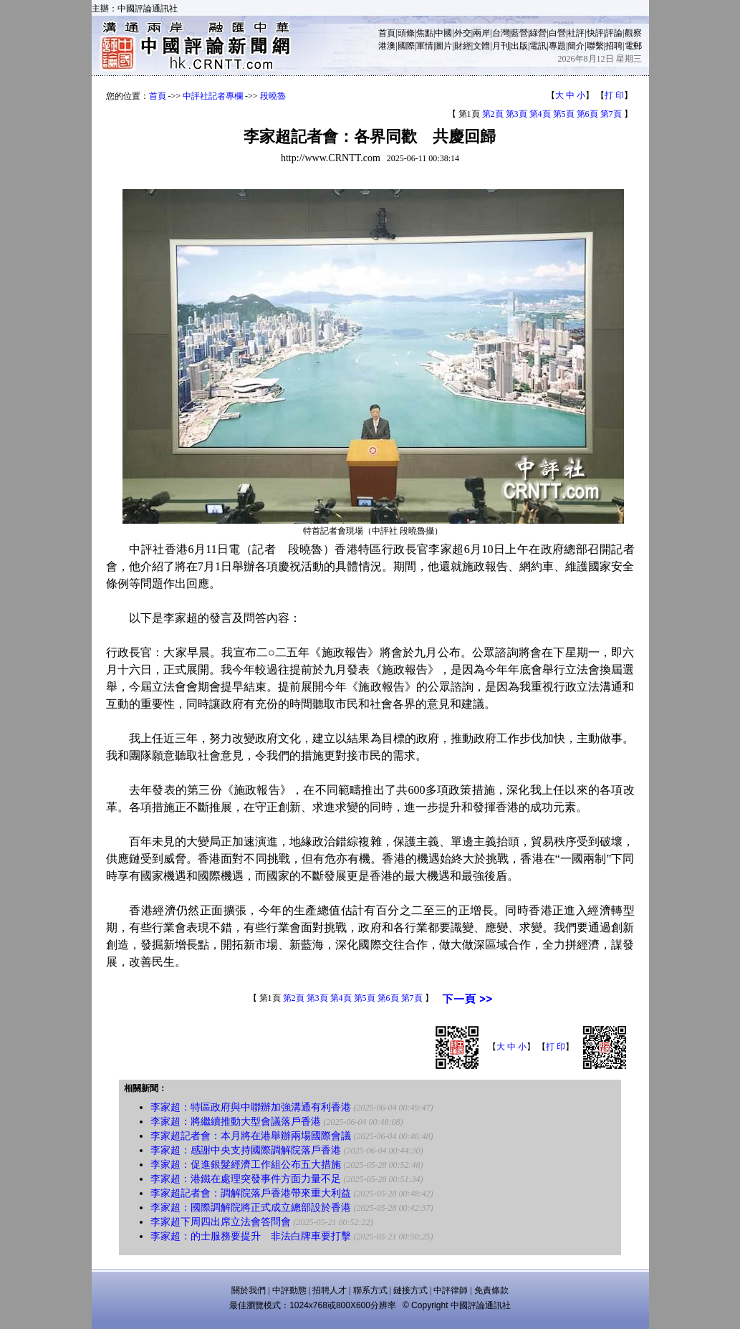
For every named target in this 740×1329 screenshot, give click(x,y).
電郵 (633, 46)
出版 (519, 46)
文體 (481, 46)
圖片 (443, 46)
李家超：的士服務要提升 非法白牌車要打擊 (250, 1236)
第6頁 (587, 114)
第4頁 (540, 114)
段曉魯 (273, 96)
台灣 (500, 33)
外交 (462, 33)
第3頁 (516, 114)
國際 (406, 46)
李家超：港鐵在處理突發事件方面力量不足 (245, 1179)
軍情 (424, 46)
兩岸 (481, 33)
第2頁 (493, 114)
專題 (557, 46)
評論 (614, 33)
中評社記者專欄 (213, 96)
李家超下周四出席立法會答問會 (220, 1222)
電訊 (538, 46)
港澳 (386, 46)
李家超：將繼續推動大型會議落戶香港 (235, 1121)
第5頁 (564, 114)
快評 (595, 33)
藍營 (519, 33)
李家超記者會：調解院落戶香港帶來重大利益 (250, 1193)
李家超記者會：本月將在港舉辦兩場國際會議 (250, 1136)
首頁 (386, 33)
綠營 (538, 33)
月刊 (500, 46)
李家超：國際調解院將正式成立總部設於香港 (250, 1207)
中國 (443, 33)
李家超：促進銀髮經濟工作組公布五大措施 (245, 1164)
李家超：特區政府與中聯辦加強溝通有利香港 (250, 1107)
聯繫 (595, 46)
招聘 (614, 46)
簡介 (576, 46)
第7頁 (611, 114)
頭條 (406, 33)
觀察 (633, 33)
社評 (576, 33)
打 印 (614, 95)
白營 (557, 33)
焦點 (424, 33)
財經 (462, 46)
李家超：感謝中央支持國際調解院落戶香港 (245, 1150)
